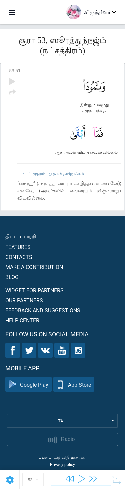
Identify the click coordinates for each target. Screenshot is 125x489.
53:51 (15, 70)
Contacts (18, 256)
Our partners (24, 300)
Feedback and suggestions (42, 310)
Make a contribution (34, 266)
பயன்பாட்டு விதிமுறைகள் (62, 457)
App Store (74, 384)
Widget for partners (34, 290)
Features (18, 246)
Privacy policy (62, 464)
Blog (12, 276)
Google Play (28, 384)
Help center (22, 320)
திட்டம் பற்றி (20, 236)
